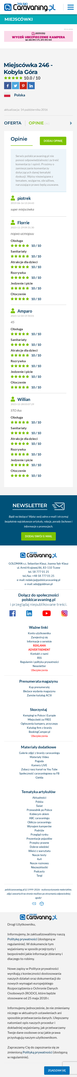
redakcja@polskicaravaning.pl (42, 580)
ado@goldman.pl (43, 584)
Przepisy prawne (39, 842)
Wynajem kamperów (39, 826)
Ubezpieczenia (39, 670)
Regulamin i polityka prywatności (39, 662)
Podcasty (39, 871)
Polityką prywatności (37, 1052)
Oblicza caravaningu (39, 822)
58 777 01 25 (40, 571)
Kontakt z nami (39, 653)
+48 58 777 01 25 (43, 575)
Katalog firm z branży (39, 727)
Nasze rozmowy (39, 863)
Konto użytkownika (39, 633)
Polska (39, 801)
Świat (39, 805)
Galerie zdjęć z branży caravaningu (39, 753)
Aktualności (39, 797)
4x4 (39, 859)
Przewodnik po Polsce (39, 810)
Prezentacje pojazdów (39, 838)
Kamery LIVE (39, 765)
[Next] (70, 123)
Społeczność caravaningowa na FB (39, 773)
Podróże (39, 830)
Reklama (39, 645)
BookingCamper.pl (39, 731)
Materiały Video (39, 757)
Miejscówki (19, 19)
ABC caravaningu (39, 818)
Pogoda (39, 761)
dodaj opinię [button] (53, 140)
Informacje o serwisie (39, 641)
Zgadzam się (57, 1070)
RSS (39, 657)
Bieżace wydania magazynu (39, 691)
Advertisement (39, 649)
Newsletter (39, 666)
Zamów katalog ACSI (39, 695)
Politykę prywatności (22, 939)
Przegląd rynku (39, 834)
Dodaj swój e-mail (38, 536)
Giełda (39, 777)
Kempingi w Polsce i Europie (39, 715)
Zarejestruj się (39, 637)
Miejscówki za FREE (39, 719)
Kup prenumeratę (39, 687)
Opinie (39, 123)
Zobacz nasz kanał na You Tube (39, 769)
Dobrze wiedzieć (39, 846)
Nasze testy (39, 855)
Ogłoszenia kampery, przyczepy (39, 723)
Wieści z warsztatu (39, 851)
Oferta (12, 123)
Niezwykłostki (39, 867)
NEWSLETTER (30, 505)
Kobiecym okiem (39, 814)
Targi (39, 875)
